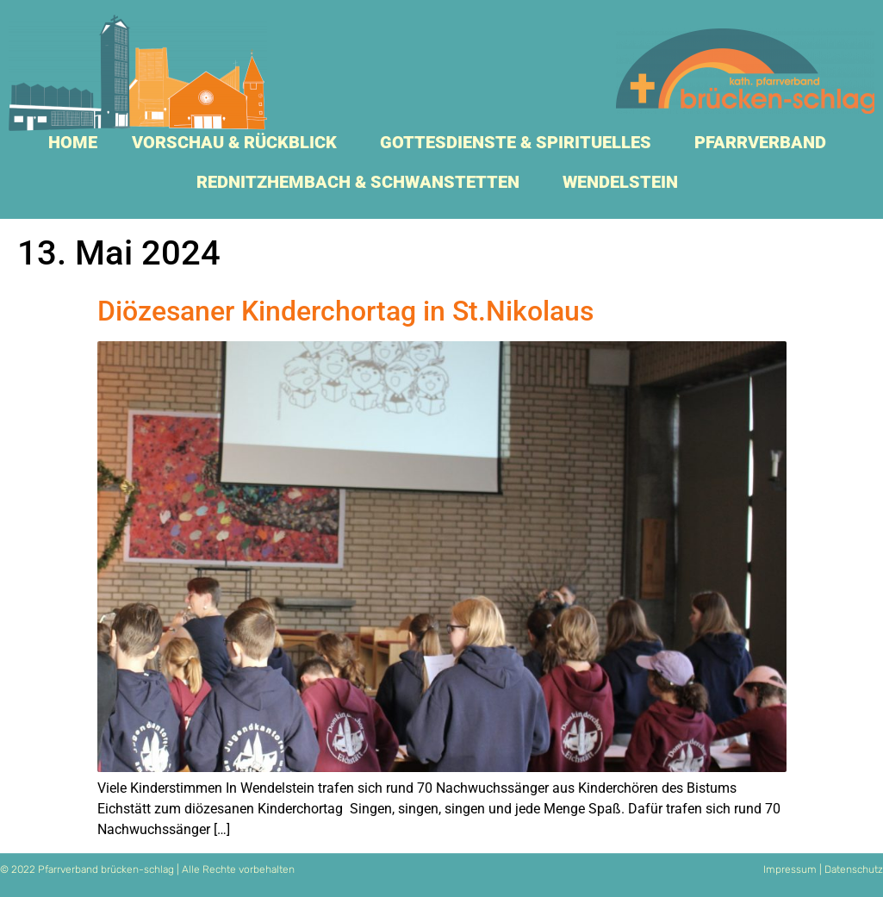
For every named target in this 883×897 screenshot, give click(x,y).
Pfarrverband (764, 142)
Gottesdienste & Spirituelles (520, 142)
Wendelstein (625, 181)
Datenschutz (853, 869)
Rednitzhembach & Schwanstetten (362, 181)
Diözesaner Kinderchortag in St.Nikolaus (345, 311)
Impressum (790, 869)
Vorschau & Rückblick (238, 142)
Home (72, 142)
